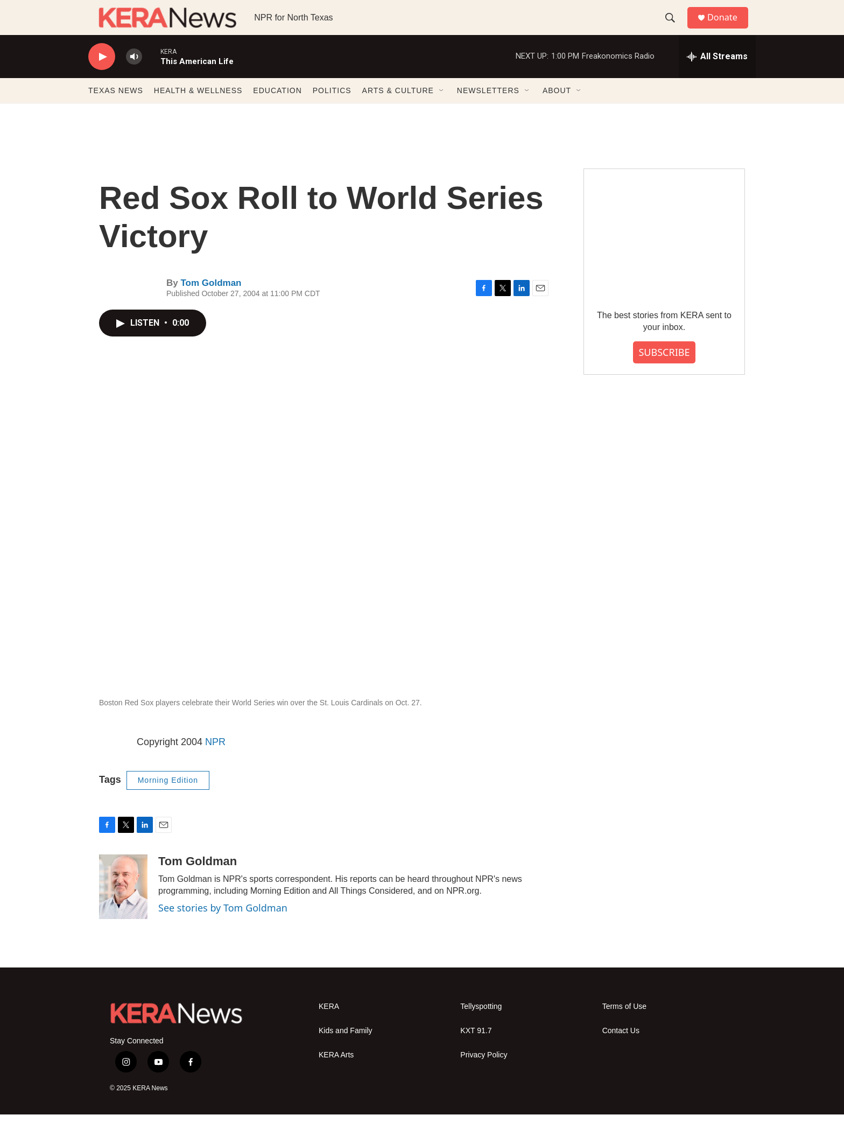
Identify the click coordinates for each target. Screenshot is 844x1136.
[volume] (134, 78)
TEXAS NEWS (115, 112)
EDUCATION (277, 112)
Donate (728, 28)
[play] (101, 78)
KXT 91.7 (475, 1052)
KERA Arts (336, 1076)
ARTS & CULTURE (398, 112)
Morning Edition (168, 801)
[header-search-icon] (674, 28)
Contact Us (620, 1052)
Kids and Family (345, 1052)
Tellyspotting (481, 1028)
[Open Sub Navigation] (442, 112)
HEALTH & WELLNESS (198, 112)
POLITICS (332, 112)
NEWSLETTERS (488, 112)
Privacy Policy (483, 1076)
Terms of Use (624, 1028)
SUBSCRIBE (664, 373)
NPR (215, 763)
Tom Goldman (210, 304)
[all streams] (717, 78)
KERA (329, 1028)
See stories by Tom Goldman (222, 929)
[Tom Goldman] (123, 908)
